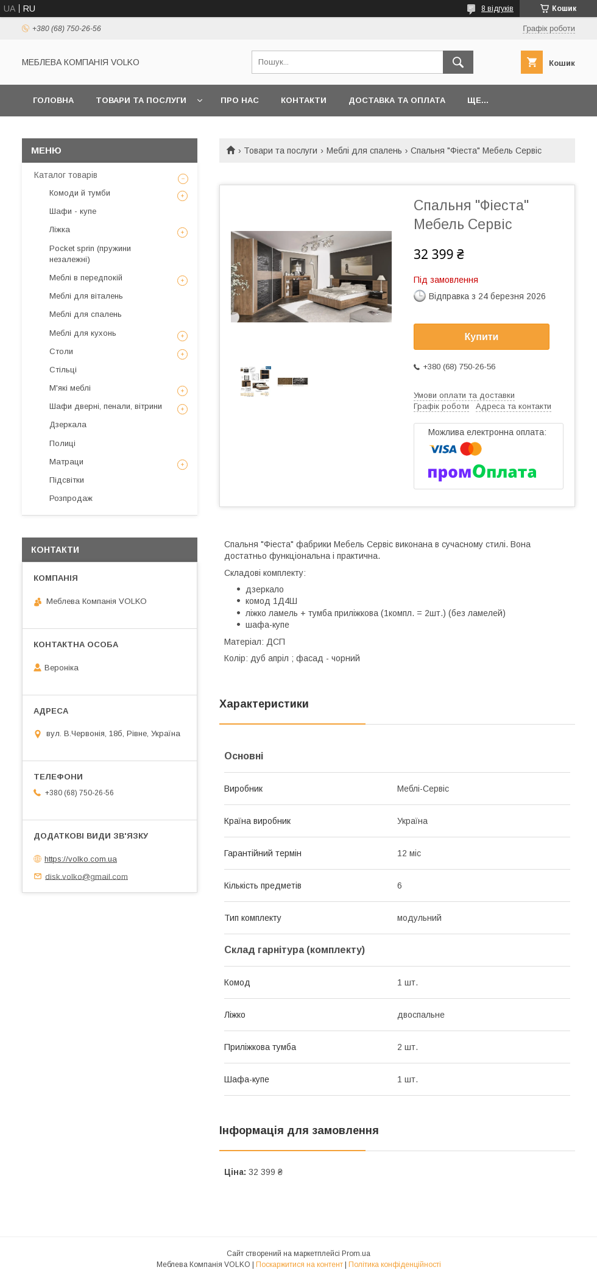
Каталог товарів (65, 175)
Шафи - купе (72, 211)
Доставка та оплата (396, 100)
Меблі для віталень (86, 295)
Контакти (304, 100)
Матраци (66, 461)
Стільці (63, 369)
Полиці (62, 443)
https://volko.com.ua (80, 859)
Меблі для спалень (364, 150)
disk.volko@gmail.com (86, 876)
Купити (482, 337)
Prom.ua (356, 1253)
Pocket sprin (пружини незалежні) (90, 254)
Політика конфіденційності (394, 1264)
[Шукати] (458, 62)
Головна (53, 100)
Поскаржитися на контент (299, 1264)
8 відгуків (497, 8)
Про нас (240, 100)
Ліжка (59, 229)
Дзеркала (68, 424)
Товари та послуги (141, 100)
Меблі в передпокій (85, 277)
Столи (61, 351)
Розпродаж (71, 498)
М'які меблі (70, 387)
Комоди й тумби (79, 192)
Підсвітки (66, 479)
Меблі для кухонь (82, 333)
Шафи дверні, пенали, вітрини (105, 406)
